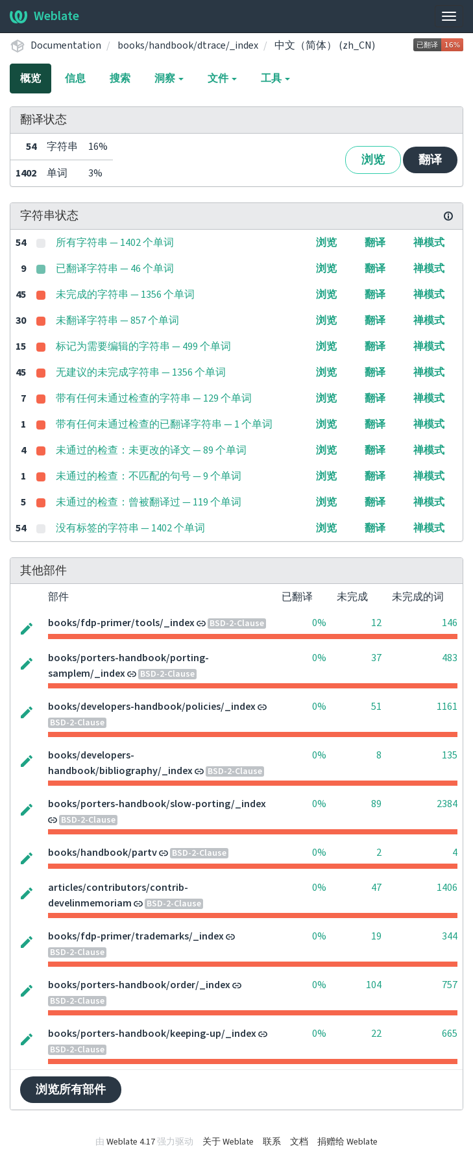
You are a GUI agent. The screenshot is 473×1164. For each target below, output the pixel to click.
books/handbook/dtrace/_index (187, 45)
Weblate (44, 16)
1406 (447, 887)
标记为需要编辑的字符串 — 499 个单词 (143, 346)
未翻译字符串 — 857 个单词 (117, 320)
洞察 (169, 78)
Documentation (65, 45)
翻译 (430, 160)
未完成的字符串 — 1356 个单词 (125, 294)
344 (449, 936)
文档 (299, 1141)
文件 (222, 78)
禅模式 (428, 243)
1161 (447, 706)
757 (449, 985)
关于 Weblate (228, 1141)
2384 (447, 804)
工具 (275, 78)
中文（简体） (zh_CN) (324, 45)
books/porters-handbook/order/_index (139, 985)
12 (376, 623)
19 (376, 936)
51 (376, 706)
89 (376, 804)
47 (376, 887)
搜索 (120, 78)
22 (376, 1033)
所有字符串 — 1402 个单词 (115, 243)
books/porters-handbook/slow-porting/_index (157, 804)
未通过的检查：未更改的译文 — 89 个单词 (151, 450)
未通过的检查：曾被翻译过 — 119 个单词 (148, 502)
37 (376, 658)
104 (374, 985)
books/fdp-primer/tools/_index (121, 623)
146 (449, 623)
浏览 (373, 160)
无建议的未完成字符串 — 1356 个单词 (141, 372)
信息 (75, 78)
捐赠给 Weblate (347, 1141)
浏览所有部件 (71, 1090)
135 (449, 755)
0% (319, 623)
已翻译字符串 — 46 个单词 (115, 268)
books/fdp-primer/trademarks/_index (136, 936)
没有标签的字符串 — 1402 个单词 (130, 528)
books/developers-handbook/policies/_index (152, 706)
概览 (30, 78)
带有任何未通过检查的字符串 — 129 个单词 (154, 398)
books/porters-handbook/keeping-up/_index (152, 1033)
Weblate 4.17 (130, 1141)
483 (449, 658)
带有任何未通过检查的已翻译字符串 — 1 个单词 (164, 424)
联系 (272, 1141)
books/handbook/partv (102, 852)
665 (449, 1033)
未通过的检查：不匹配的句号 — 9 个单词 (148, 476)
